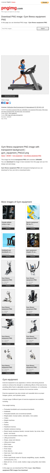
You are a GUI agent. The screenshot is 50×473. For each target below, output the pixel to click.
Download (8, 228)
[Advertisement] (25, 43)
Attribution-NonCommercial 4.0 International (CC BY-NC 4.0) (25, 107)
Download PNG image (10, 96)
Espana (13, 2)
